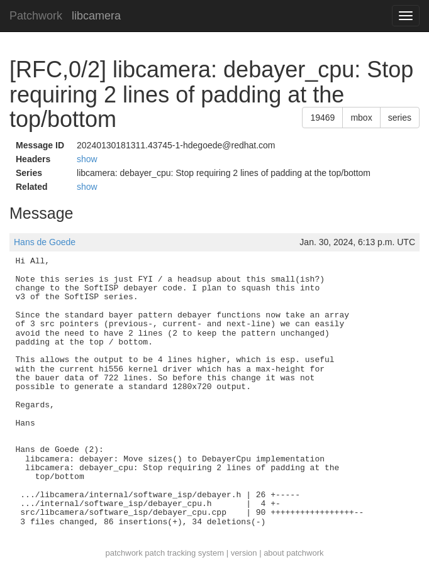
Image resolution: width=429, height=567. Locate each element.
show (87, 159)
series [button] (399, 118)
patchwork (123, 553)
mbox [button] (361, 118)
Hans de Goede (44, 242)
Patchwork (35, 15)
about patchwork (293, 553)
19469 (322, 118)
